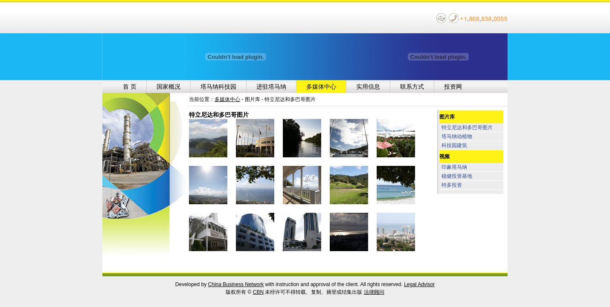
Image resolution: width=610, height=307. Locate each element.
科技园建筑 (454, 145)
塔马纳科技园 (218, 86)
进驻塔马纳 (271, 86)
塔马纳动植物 (457, 136)
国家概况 (168, 86)
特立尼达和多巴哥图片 (467, 127)
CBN (258, 292)
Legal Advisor (419, 284)
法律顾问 (374, 292)
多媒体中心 (321, 86)
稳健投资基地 (457, 176)
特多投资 (452, 185)
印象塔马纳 (454, 167)
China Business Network (236, 284)
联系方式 (412, 86)
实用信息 (368, 86)
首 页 (130, 86)
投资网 (453, 86)
